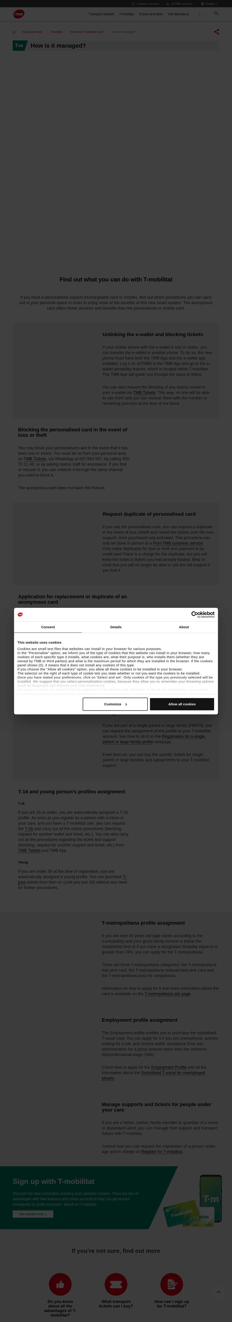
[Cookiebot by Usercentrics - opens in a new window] (195, 614)
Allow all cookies (182, 704)
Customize (115, 704)
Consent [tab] (48, 627)
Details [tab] (116, 627)
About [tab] (184, 627)
